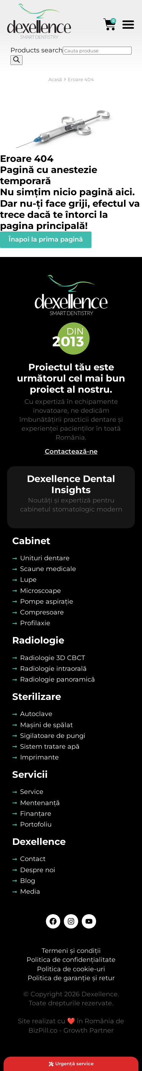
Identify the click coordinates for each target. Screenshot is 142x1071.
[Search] (16, 60)
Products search (36, 50)
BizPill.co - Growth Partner (71, 1030)
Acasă (55, 79)
